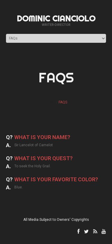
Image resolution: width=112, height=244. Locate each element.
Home (50, 102)
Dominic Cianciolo (56, 18)
